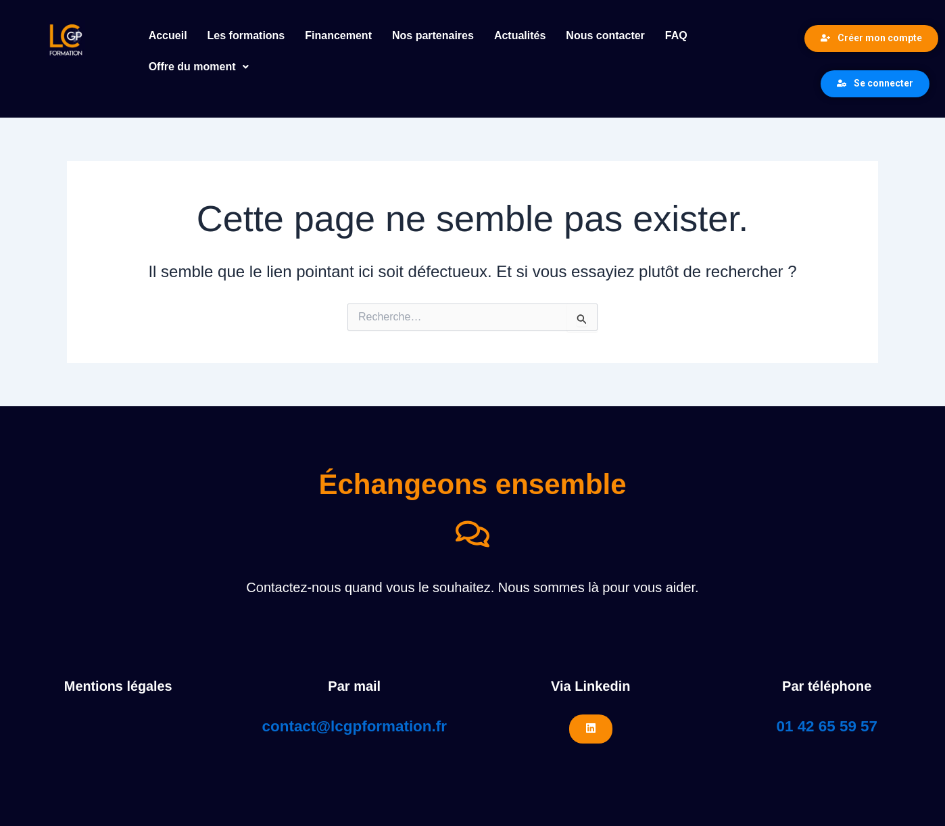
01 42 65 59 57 (827, 726)
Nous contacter (605, 35)
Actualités (520, 35)
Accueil (168, 35)
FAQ (676, 35)
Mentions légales (118, 686)
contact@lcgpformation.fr (355, 726)
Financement (338, 35)
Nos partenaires (433, 35)
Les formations (246, 35)
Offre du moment (199, 66)
